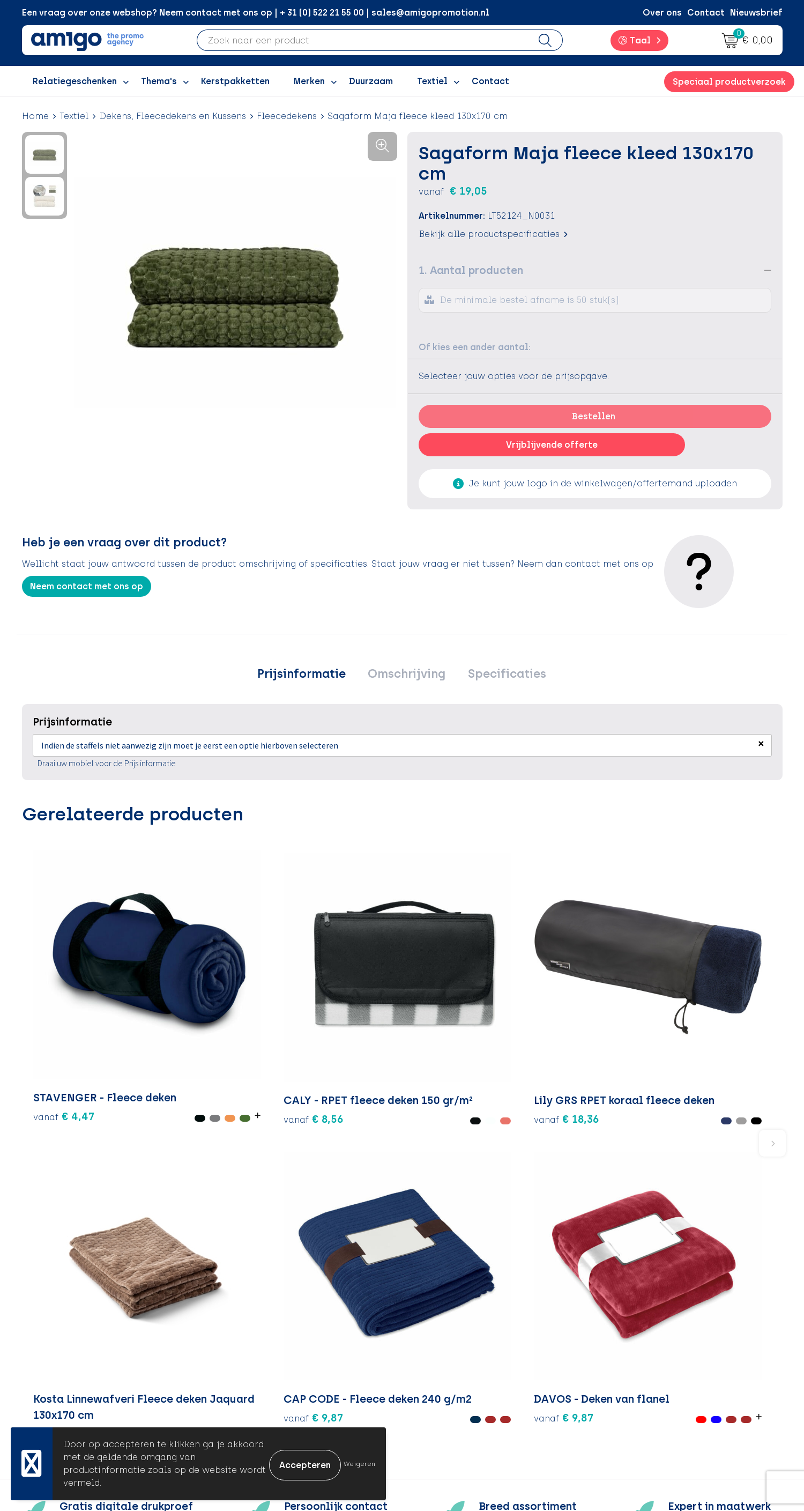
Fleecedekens (287, 116)
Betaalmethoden (452, 1330)
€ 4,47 (51, 1019)
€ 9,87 (570, 1011)
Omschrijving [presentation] (406, 675)
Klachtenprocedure (458, 1363)
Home (35, 116)
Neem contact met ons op (86, 586)
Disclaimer (628, 1363)
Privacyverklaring (643, 1346)
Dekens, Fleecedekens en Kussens (172, 116)
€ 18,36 (304, 1035)
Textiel (73, 116)
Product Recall (448, 1379)
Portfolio (246, 1395)
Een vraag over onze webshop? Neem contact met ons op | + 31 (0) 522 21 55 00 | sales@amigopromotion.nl (255, 13)
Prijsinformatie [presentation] (307, 675)
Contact (706, 13)
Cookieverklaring (642, 1330)
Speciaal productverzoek (729, 82)
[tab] (307, 675)
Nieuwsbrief (756, 13)
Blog (237, 1411)
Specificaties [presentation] (500, 675)
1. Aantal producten (471, 270)
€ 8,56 (190, 1011)
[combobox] (362, 40)
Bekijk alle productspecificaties (493, 234)
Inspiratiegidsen (263, 1346)
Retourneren (442, 1346)
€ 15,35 (446, 1044)
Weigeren (359, 1464)
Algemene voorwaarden (657, 1314)
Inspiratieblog (259, 1330)
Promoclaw (252, 1363)
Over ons (662, 13)
